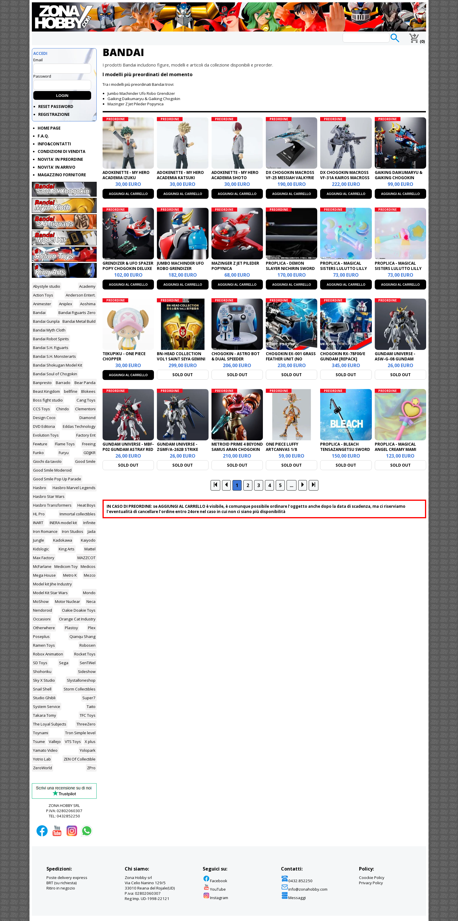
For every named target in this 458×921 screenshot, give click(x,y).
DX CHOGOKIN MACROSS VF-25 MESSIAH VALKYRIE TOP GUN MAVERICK (290, 178)
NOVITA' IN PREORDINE (60, 159)
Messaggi (293, 897)
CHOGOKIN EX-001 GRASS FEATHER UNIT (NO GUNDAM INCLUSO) (291, 359)
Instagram (215, 897)
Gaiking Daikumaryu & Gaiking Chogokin (143, 98)
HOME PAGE (49, 128)
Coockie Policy (371, 877)
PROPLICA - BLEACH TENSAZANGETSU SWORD (345, 447)
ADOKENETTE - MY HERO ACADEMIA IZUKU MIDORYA (126, 178)
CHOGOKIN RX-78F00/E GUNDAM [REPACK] (342, 356)
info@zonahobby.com (304, 889)
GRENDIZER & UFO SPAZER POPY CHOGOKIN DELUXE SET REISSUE (128, 268)
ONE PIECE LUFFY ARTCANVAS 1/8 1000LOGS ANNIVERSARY (290, 449)
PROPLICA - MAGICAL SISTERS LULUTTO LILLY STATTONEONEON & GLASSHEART (398, 271)
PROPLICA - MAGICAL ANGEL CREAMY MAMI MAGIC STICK (395, 449)
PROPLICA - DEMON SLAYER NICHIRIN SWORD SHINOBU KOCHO (290, 268)
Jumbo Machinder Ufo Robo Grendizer (141, 93)
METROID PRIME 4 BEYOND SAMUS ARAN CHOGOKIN (237, 447)
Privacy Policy (371, 882)
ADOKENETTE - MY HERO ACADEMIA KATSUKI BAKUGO (180, 178)
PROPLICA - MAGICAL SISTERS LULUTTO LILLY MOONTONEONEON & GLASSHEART (343, 271)
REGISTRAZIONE (54, 114)
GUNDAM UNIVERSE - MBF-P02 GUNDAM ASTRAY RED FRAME (128, 449)
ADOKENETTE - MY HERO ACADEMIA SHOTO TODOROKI (235, 178)
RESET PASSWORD (55, 106)
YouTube (214, 889)
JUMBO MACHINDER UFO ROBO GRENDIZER (180, 266)
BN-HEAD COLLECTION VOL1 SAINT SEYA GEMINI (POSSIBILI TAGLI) (181, 359)
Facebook (215, 880)
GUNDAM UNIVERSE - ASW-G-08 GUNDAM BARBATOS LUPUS (395, 359)
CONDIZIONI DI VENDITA (61, 151)
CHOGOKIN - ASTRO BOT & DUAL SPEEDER (235, 356)
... (291, 485)
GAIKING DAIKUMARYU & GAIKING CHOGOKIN (398, 175)
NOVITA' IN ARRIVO (56, 167)
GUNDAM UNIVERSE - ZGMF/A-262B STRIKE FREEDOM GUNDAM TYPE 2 (182, 449)
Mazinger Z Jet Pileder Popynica (135, 104)
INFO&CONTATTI (54, 143)
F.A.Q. (43, 136)
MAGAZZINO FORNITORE (62, 174)
